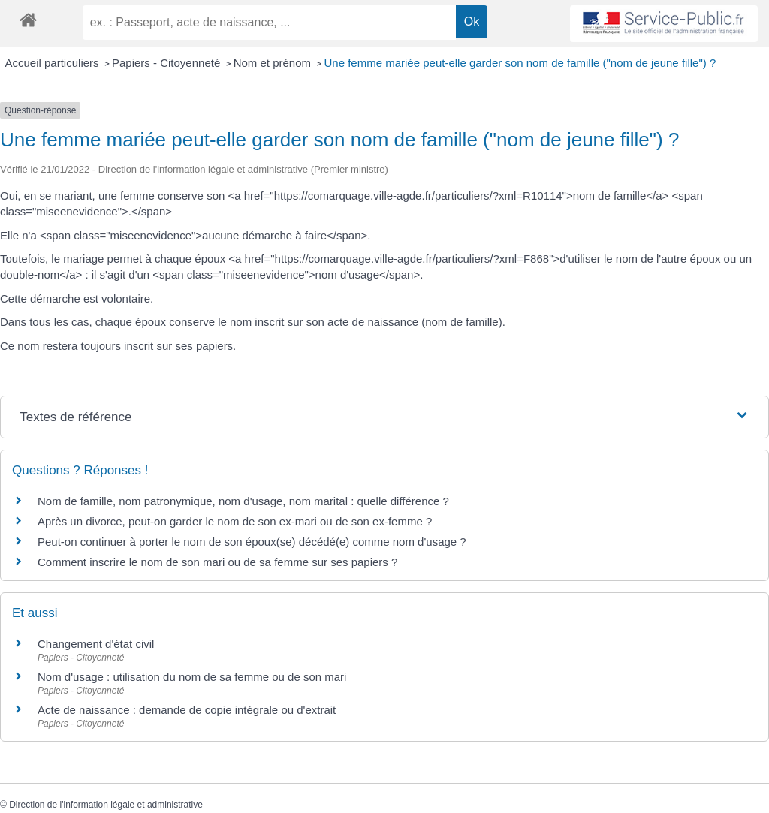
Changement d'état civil (96, 643)
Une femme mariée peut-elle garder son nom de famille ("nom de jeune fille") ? (520, 62)
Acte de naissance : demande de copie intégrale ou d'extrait (187, 709)
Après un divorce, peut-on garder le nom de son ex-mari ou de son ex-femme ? (236, 521)
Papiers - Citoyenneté (167, 62)
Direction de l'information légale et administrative (106, 804)
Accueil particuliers (53, 62)
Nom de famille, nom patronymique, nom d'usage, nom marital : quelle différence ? (243, 501)
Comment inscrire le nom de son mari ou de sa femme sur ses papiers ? (217, 562)
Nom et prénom (274, 62)
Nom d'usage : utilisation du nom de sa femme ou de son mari (192, 676)
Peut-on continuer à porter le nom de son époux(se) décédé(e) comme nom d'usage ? (252, 541)
